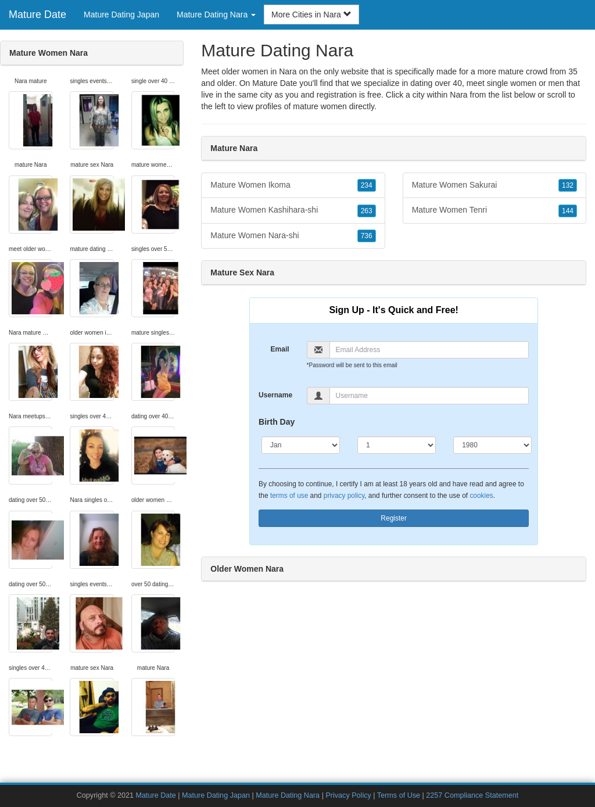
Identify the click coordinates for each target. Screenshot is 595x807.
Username (275, 395)
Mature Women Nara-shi (292, 235)
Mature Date (37, 14)
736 (366, 236)
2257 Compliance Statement (472, 795)
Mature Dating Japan (121, 14)
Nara (458, 94)
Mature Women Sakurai (494, 185)
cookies (481, 496)
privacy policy (344, 496)
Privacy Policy (348, 795)
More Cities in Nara (311, 14)
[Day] (396, 445)
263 (366, 211)
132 (568, 185)
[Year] (492, 445)
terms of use (289, 496)
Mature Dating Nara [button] (216, 14)
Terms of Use (398, 795)
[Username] (429, 395)
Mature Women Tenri (494, 210)
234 (366, 185)
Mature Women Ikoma (292, 185)
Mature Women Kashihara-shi (292, 210)
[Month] (300, 445)
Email (280, 349)
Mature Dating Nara (288, 795)
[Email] (429, 349)
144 (568, 211)
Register (394, 518)
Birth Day (277, 421)
